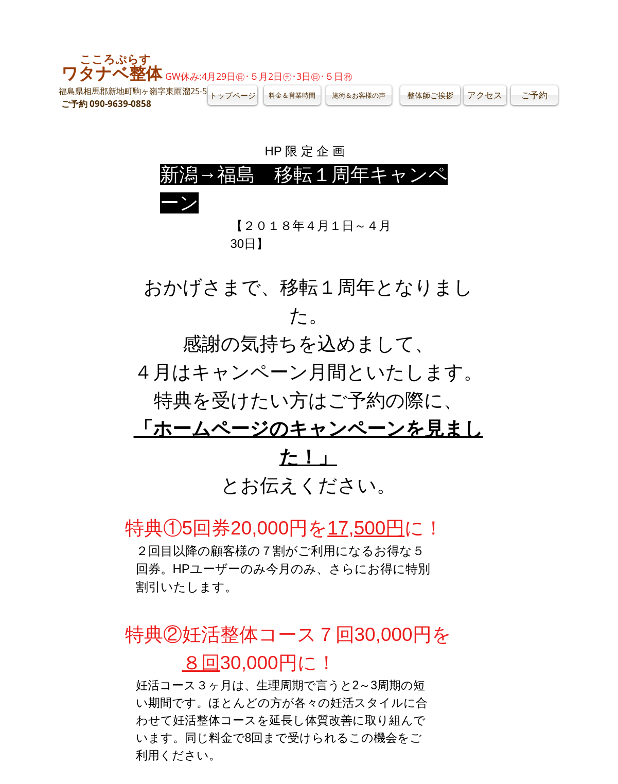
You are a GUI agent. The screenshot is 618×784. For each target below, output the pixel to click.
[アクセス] (485, 95)
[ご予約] (534, 95)
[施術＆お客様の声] (359, 95)
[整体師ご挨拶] (430, 95)
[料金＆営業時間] (292, 95)
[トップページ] (232, 95)
